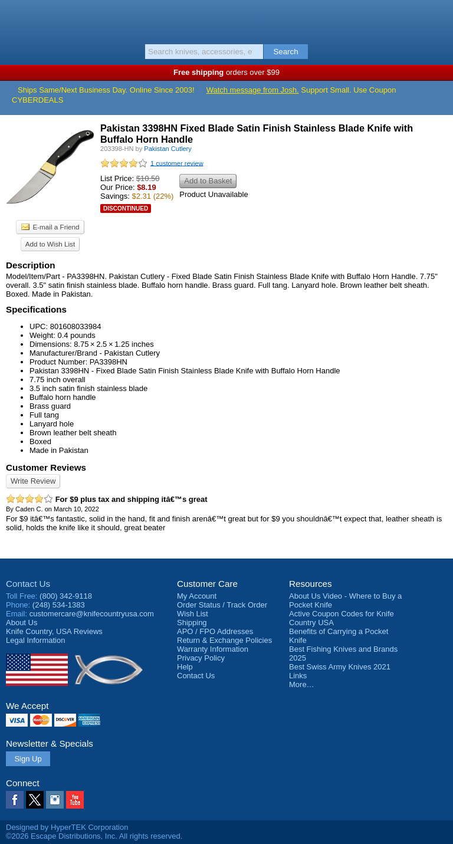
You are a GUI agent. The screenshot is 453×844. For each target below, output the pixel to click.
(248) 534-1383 (58, 604)
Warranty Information (212, 649)
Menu (15, 19)
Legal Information (35, 640)
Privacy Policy (201, 657)
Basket (438, 19)
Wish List (192, 613)
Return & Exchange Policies (224, 640)
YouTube (75, 800)
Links (298, 675)
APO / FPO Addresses (215, 631)
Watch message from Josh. (252, 90)
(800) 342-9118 (66, 596)
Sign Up (27, 758)
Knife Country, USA (227, 20)
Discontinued (125, 208)
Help (185, 666)
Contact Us (28, 584)
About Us (21, 622)
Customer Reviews (46, 467)
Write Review (33, 481)
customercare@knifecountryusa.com (91, 613)
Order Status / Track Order (222, 604)
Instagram (55, 800)
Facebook (15, 800)
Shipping (192, 622)
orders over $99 (226, 72)
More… (301, 684)
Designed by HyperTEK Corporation (67, 827)
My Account (196, 596)
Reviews (54, 631)
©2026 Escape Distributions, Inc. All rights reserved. (94, 836)
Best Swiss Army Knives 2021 (339, 666)
